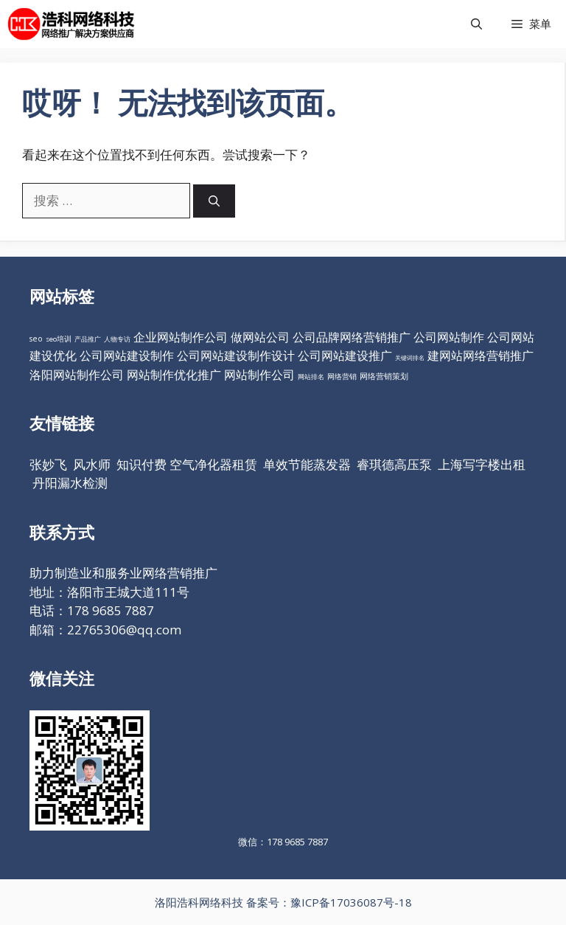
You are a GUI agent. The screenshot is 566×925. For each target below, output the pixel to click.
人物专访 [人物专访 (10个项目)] (117, 339)
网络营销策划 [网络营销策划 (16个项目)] (384, 376)
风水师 (92, 464)
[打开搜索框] (476, 24)
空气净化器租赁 (213, 464)
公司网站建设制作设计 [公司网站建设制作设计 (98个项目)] (236, 355)
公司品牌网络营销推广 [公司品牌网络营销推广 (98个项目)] (351, 337)
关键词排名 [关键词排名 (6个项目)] (409, 357)
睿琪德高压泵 (394, 464)
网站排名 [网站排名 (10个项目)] (311, 376)
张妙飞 (48, 464)
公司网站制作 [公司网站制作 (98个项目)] (448, 337)
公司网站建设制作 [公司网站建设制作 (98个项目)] (127, 355)
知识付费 (141, 464)
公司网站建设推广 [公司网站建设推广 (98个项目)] (345, 355)
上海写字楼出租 (481, 464)
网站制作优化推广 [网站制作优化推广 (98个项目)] (174, 375)
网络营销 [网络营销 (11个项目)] (342, 376)
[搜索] (214, 201)
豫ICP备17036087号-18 (351, 902)
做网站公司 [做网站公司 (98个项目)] (260, 337)
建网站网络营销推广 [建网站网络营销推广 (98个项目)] (480, 355)
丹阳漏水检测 (70, 482)
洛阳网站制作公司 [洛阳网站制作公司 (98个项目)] (76, 375)
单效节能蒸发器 (307, 464)
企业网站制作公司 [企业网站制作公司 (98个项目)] (180, 337)
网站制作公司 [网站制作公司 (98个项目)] (259, 375)
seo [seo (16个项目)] (36, 338)
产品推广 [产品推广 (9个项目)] (87, 339)
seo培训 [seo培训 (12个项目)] (58, 339)
